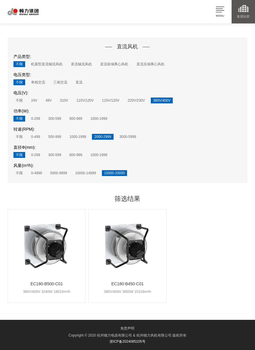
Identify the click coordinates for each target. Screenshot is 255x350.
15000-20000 (114, 173)
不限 (19, 64)
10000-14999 (85, 173)
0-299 (35, 119)
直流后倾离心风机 (150, 64)
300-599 (54, 119)
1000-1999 (98, 119)
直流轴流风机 (81, 64)
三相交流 (60, 82)
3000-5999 (127, 137)
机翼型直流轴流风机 (47, 64)
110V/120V (85, 100)
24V (34, 100)
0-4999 (36, 173)
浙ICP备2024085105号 (127, 341)
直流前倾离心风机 (114, 64)
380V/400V (161, 100)
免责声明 (127, 328)
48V (48, 100)
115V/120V (110, 100)
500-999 (54, 137)
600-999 (75, 119)
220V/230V (136, 100)
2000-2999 (102, 137)
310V (64, 100)
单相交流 (38, 82)
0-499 (35, 137)
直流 (79, 82)
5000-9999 (58, 173)
